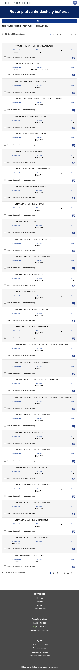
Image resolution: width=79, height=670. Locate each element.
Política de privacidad (39, 652)
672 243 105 (41, 627)
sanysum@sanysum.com (39, 631)
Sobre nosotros (40, 609)
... (68, 34)
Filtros (39, 21)
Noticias (39, 598)
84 (72, 34)
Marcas (39, 605)
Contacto (39, 602)
